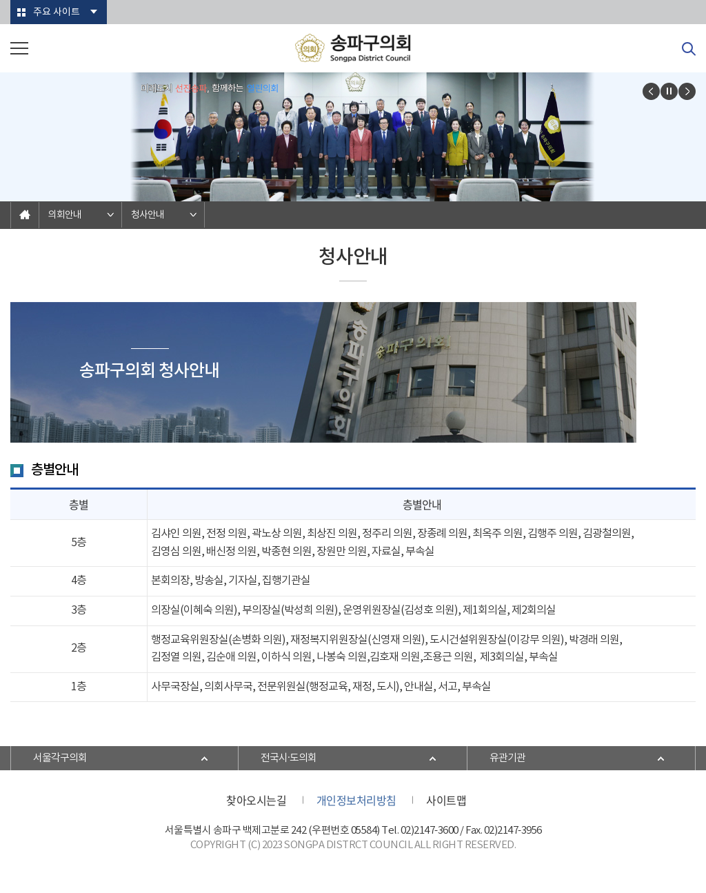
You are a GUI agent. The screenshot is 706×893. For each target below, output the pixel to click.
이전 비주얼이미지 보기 (651, 91)
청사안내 (147, 215)
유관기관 (507, 758)
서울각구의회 (60, 758)
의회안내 (64, 215)
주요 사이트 (56, 12)
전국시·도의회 (288, 758)
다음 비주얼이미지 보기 (687, 91)
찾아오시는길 (256, 800)
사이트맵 (446, 800)
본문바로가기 (0, 0)
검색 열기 (689, 49)
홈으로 (24, 215)
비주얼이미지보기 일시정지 (669, 91)
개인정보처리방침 (356, 800)
